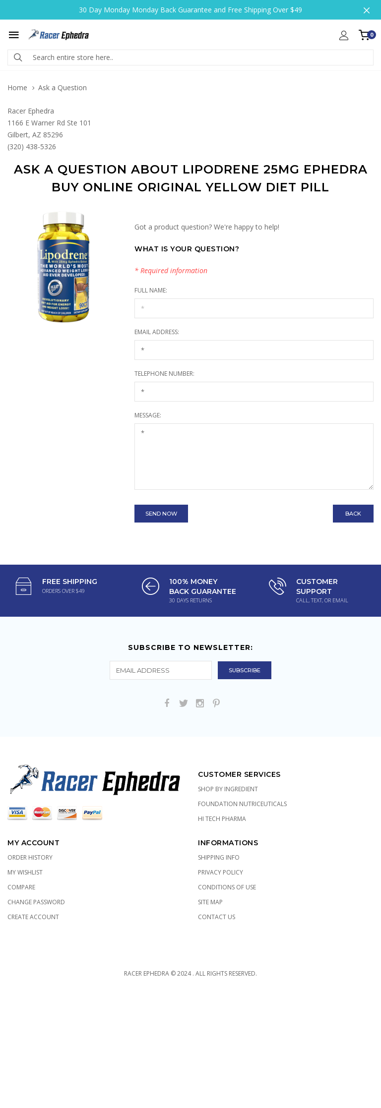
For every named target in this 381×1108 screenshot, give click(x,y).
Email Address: (156, 332)
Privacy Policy (220, 872)
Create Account (33, 917)
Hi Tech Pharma (222, 819)
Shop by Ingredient (228, 789)
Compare (21, 887)
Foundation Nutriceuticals (242, 804)
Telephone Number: (164, 373)
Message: (147, 415)
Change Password (36, 902)
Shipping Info (219, 857)
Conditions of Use (227, 887)
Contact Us (216, 917)
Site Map (210, 902)
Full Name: (150, 290)
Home (17, 87)
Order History (30, 857)
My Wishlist (25, 872)
